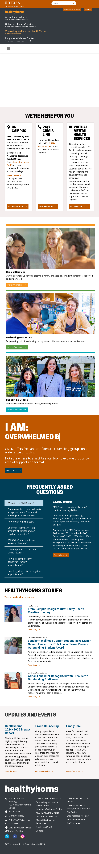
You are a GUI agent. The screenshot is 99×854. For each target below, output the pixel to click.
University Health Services (48, 798)
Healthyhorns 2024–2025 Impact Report (17, 729)
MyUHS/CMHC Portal (72, 10)
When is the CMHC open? (21, 503)
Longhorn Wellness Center (49, 809)
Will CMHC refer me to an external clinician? (21, 542)
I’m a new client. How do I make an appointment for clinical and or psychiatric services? (25, 512)
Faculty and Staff (44, 827)
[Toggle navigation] (8, 48)
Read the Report (13, 771)
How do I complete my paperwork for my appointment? (20, 562)
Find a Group (13, 470)
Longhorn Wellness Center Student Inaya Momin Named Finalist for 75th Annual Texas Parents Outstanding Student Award (59, 644)
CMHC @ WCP (14, 175)
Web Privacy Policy (76, 819)
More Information (17, 206)
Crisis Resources (47, 206)
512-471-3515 (27, 92)
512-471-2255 (33, 96)
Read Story (34, 629)
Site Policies (72, 812)
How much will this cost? (21, 521)
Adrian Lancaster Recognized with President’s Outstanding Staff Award (58, 677)
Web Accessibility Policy (78, 815)
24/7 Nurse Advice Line (47, 816)
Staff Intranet (73, 823)
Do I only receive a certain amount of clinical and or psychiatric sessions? (21, 530)
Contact (88, 10)
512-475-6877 (16, 830)
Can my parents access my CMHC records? (22, 551)
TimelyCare (60, 555)
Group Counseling (47, 726)
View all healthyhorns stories (21, 597)
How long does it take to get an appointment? (24, 573)
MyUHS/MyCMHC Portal (47, 812)
